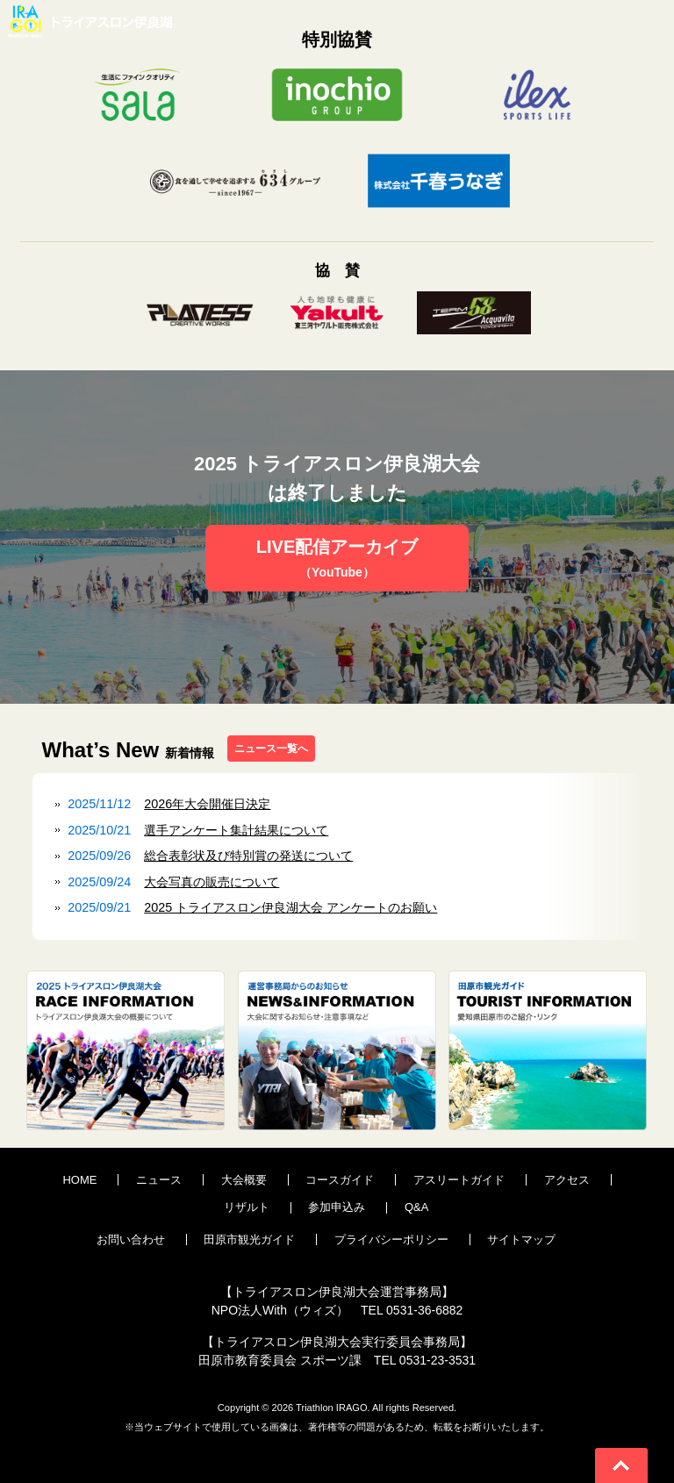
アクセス (567, 1179)
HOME (79, 1179)
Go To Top (621, 1465)
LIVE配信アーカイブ (337, 559)
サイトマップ (521, 1239)
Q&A (416, 1207)
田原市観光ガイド (249, 1239)
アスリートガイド (459, 1179)
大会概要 (244, 1179)
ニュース (159, 1179)
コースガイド (339, 1179)
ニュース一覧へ (271, 748)
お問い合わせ (131, 1239)
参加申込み (336, 1207)
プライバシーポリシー (391, 1239)
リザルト (246, 1207)
